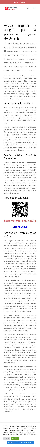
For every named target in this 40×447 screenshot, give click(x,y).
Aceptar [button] (14, 438)
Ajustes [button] (6, 438)
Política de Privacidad (25, 443)
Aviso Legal (11, 443)
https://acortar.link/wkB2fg (20, 220)
